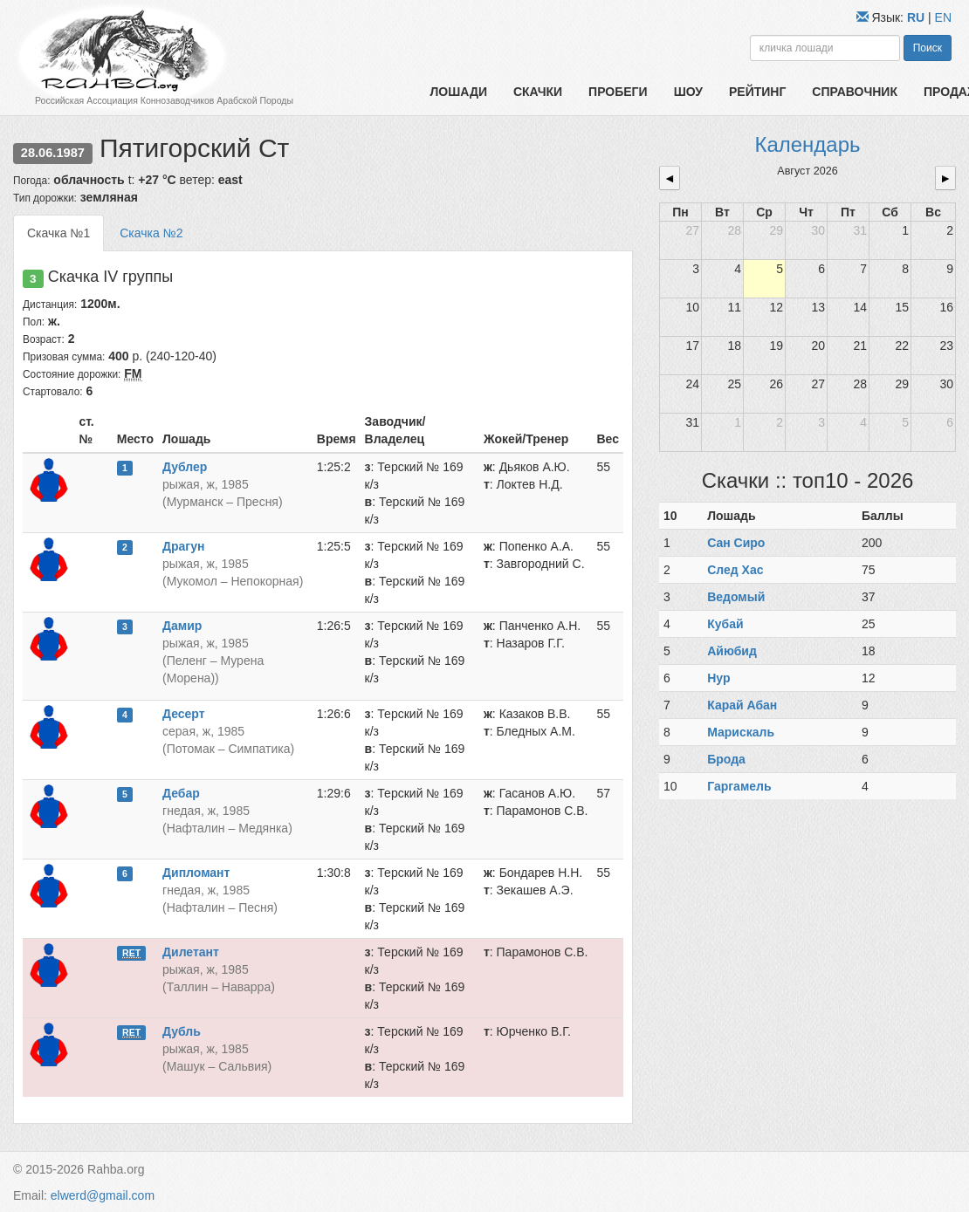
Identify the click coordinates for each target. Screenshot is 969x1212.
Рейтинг (757, 92)
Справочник (854, 92)
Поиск (927, 48)
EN (943, 17)
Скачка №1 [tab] (58, 233)
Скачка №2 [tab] (151, 233)
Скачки (537, 92)
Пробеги (618, 92)
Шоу (688, 92)
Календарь (807, 144)
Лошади (458, 92)
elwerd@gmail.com (103, 1195)
